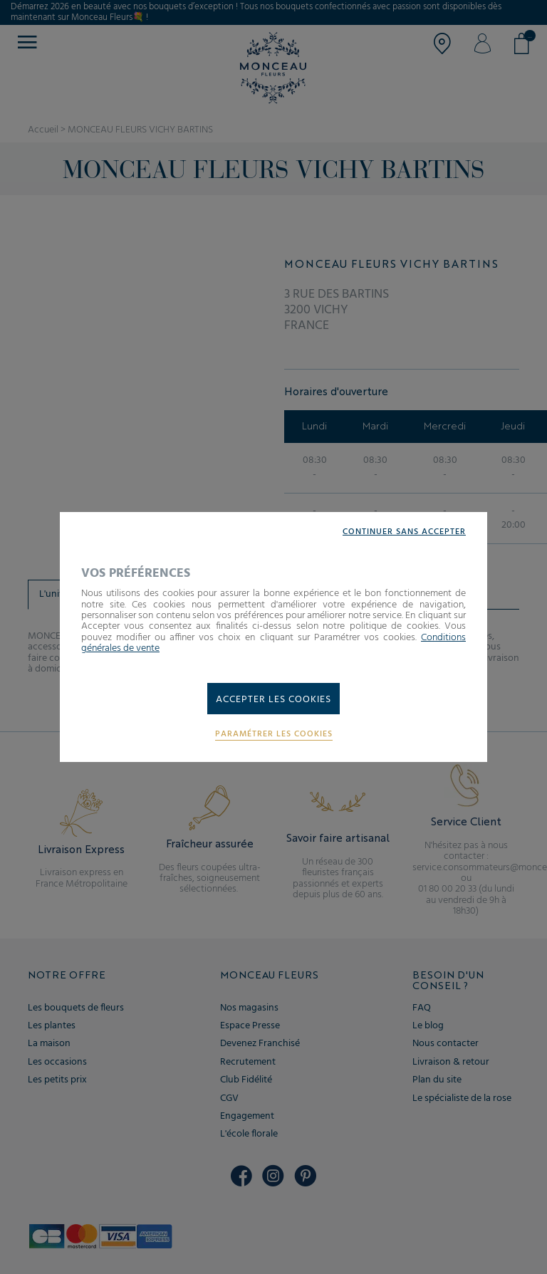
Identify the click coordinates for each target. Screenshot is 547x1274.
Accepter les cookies (273, 699)
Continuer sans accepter (404, 532)
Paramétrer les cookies (274, 735)
